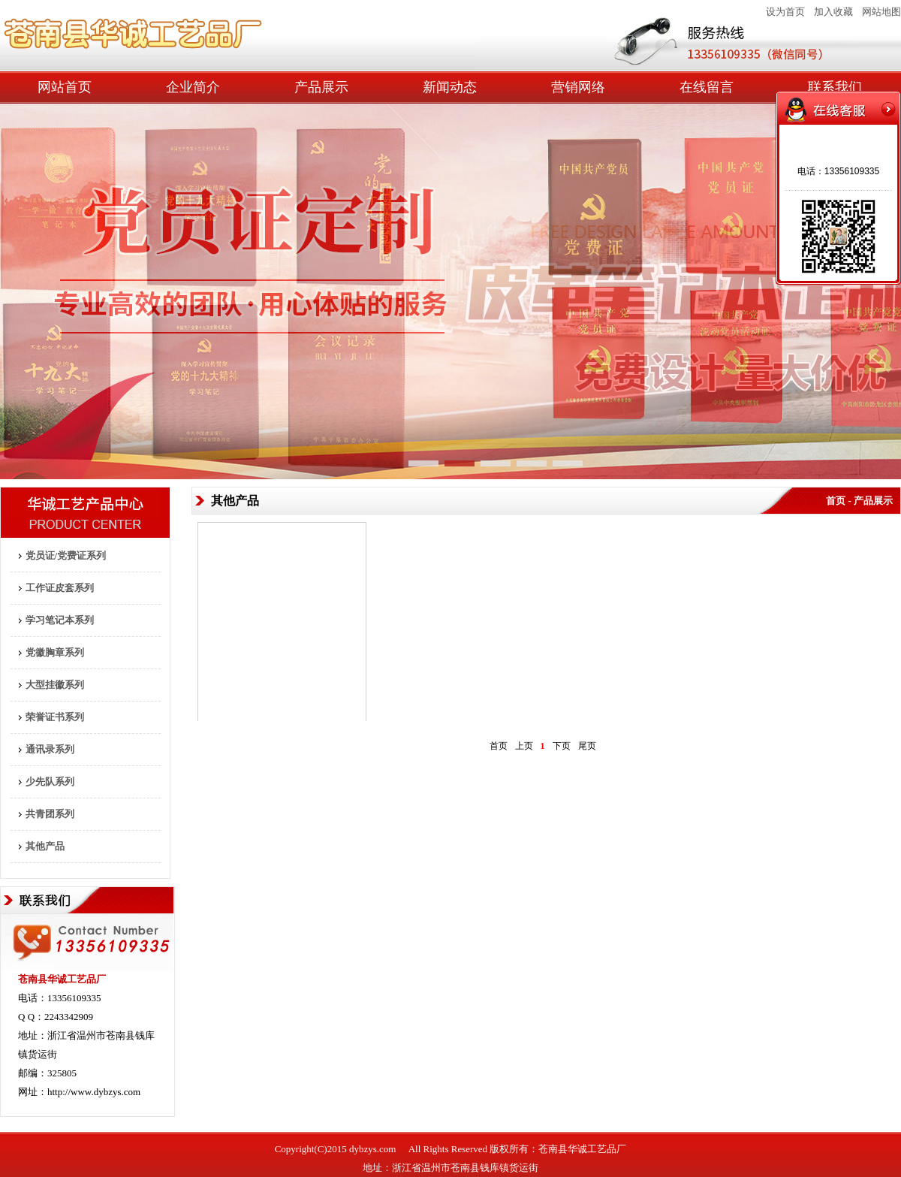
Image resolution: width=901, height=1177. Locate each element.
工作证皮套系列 (60, 587)
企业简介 (193, 87)
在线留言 (707, 87)
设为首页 (785, 11)
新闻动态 (450, 87)
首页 (499, 746)
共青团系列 (50, 813)
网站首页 (65, 87)
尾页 (587, 746)
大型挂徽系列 (55, 684)
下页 (562, 746)
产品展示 (321, 87)
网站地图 (881, 11)
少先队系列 (50, 781)
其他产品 (45, 846)
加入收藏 (833, 11)
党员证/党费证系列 (66, 555)
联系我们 (835, 87)
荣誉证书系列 (55, 717)
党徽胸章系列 (55, 652)
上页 (524, 746)
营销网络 (578, 87)
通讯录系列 (50, 749)
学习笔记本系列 (60, 620)
